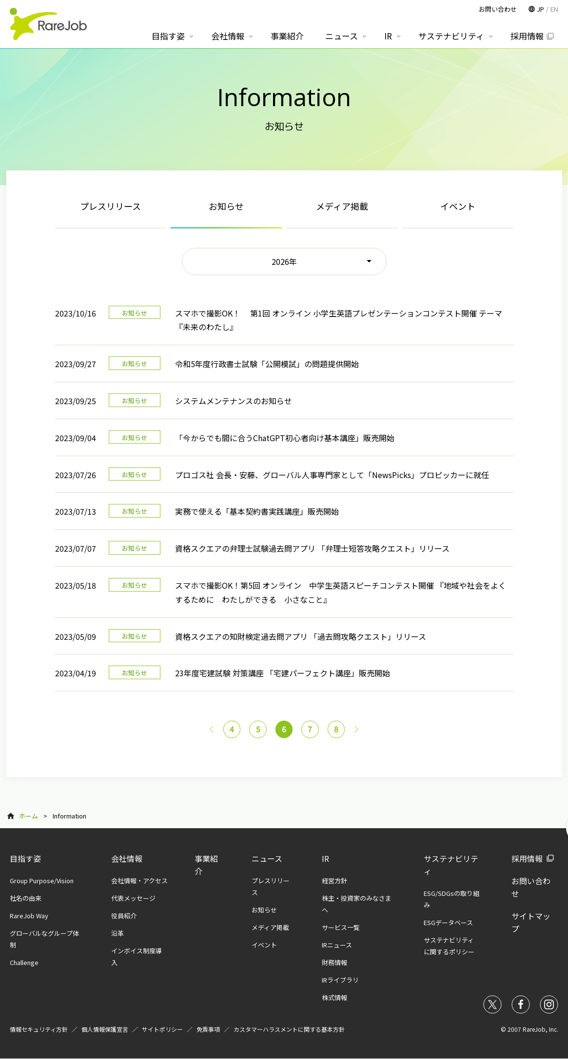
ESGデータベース (448, 922)
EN (554, 9)
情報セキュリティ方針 (39, 1029)
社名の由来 (25, 898)
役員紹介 (124, 915)
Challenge (24, 962)
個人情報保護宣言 (104, 1029)
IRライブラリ (340, 980)
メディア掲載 (342, 206)
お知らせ (264, 909)
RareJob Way (29, 915)
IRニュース (337, 944)
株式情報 (334, 997)
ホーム (28, 815)
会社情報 (126, 858)
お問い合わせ (498, 9)
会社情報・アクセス (139, 880)
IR (325, 858)
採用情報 (527, 858)
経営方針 (334, 880)
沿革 (117, 933)
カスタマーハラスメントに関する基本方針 (289, 1029)
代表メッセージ (133, 898)
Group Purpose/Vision (42, 880)
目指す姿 (25, 858)
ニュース (267, 858)
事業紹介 (287, 36)
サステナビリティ (451, 36)
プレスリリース (110, 206)
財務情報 (334, 962)
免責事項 (208, 1029)
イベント (457, 206)
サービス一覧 (341, 927)
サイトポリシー (162, 1029)
